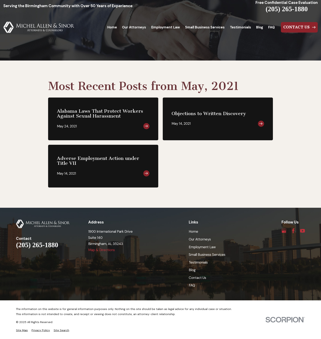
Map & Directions (101, 250)
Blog (192, 270)
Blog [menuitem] (259, 27)
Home (193, 231)
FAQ (192, 285)
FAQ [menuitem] (271, 27)
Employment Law (202, 247)
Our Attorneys (200, 239)
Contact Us (197, 277)
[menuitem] (22, 330)
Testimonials (198, 262)
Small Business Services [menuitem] (205, 27)
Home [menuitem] (112, 27)
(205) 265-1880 (287, 9)
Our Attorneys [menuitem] (134, 27)
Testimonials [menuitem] (240, 27)
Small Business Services (207, 254)
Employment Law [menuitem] (165, 27)
